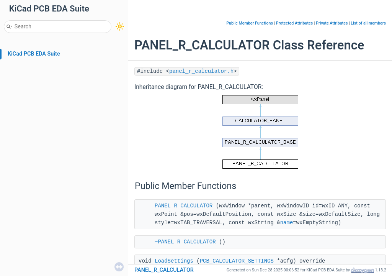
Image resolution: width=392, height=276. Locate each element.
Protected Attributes (294, 23)
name (286, 223)
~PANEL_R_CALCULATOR (185, 242)
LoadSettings (174, 261)
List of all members (368, 23)
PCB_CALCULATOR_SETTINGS (237, 261)
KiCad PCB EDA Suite (34, 54)
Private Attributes (332, 23)
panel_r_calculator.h (201, 71)
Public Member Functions (249, 23)
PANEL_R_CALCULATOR (183, 206)
